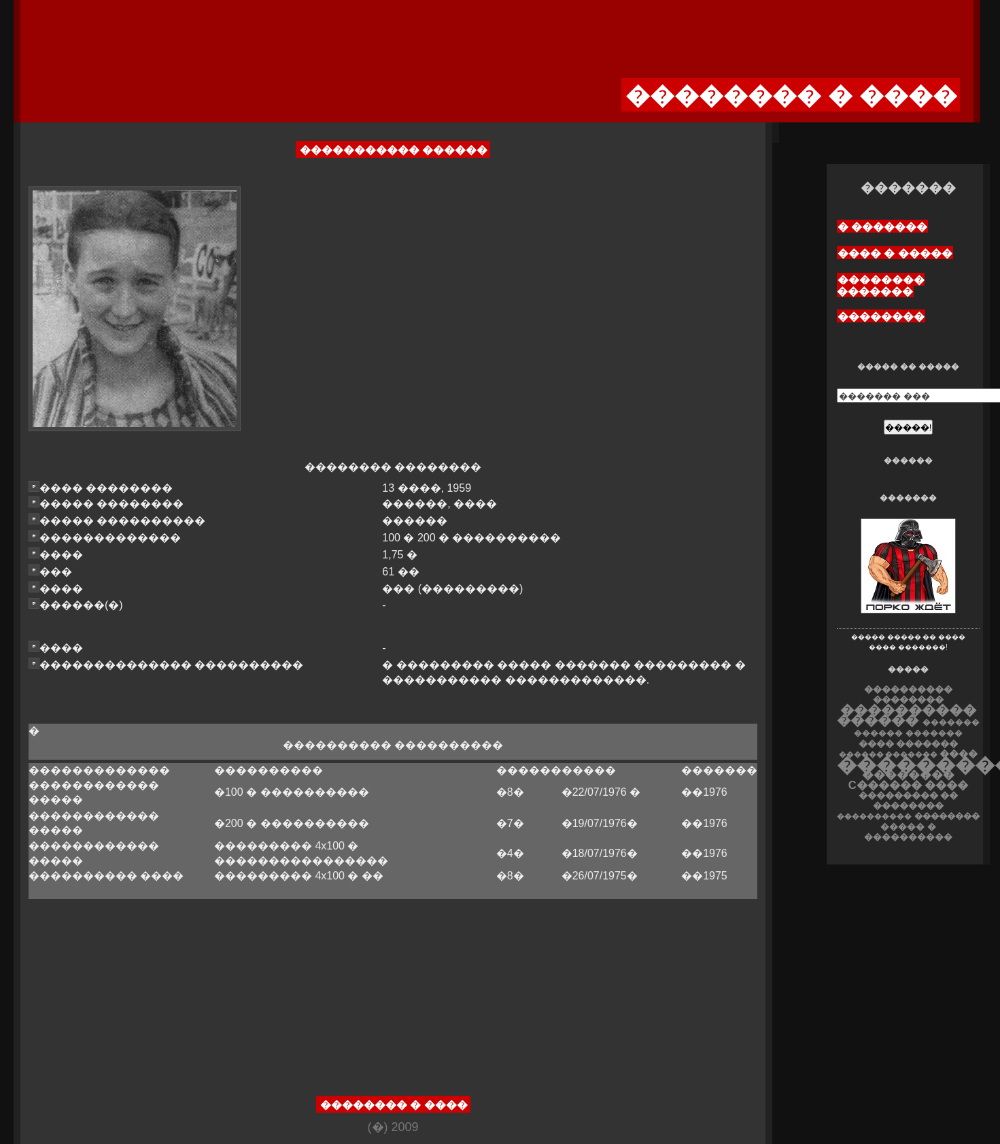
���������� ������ (906, 715)
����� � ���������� (908, 832)
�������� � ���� (394, 1105)
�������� (881, 316)
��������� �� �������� (909, 800)
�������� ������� (881, 285)
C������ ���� (908, 785)
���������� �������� (908, 694)
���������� (874, 816)
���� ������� (909, 744)
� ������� (882, 227)
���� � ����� (895, 253)
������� (934, 733)
